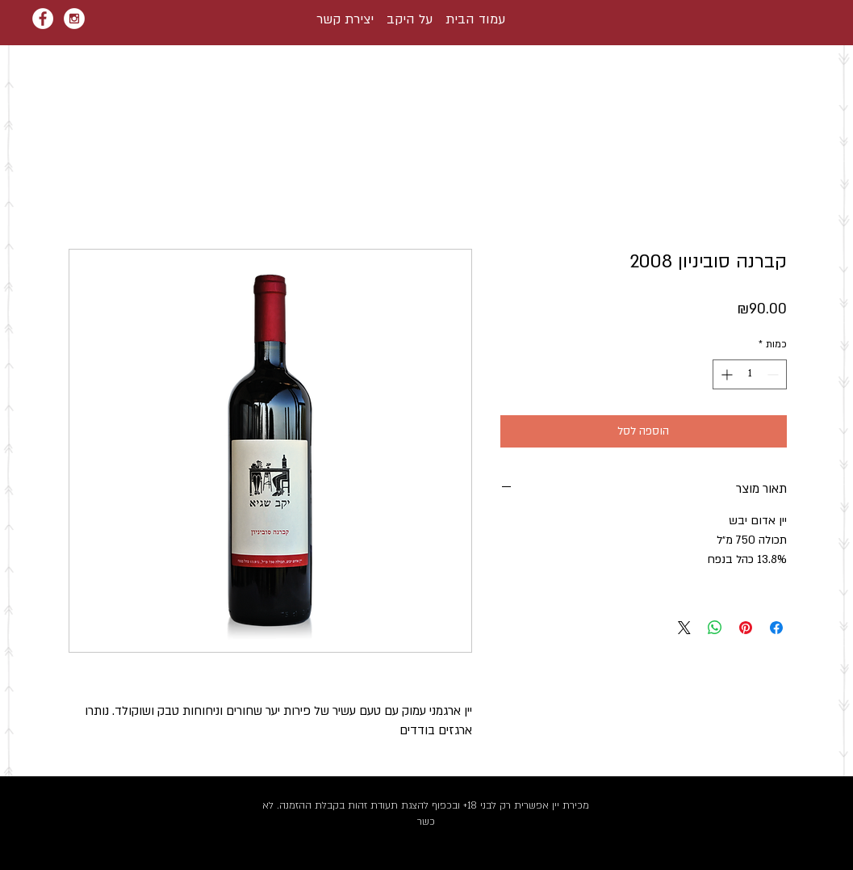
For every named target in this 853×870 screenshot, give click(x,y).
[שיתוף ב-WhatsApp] (715, 627)
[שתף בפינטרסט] (745, 627)
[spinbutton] (749, 374)
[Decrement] (774, 374)
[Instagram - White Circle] (74, 18)
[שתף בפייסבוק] (776, 627)
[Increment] (725, 374)
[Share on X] (684, 627)
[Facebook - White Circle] (42, 18)
